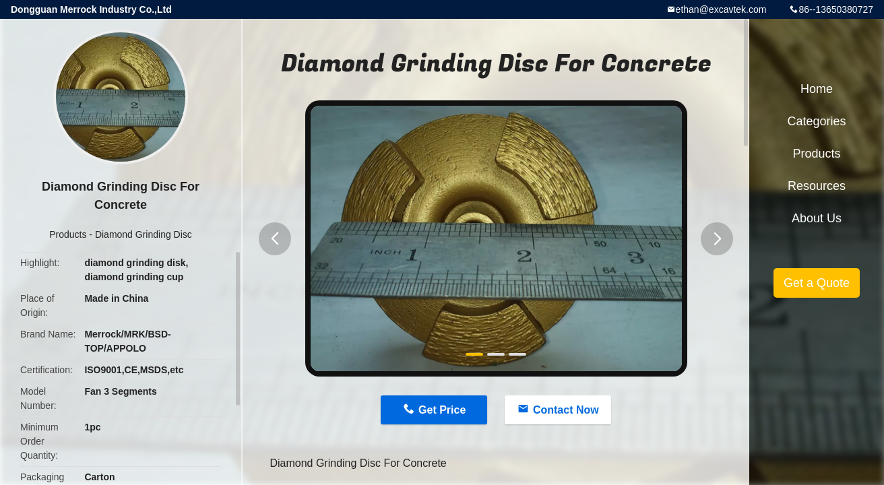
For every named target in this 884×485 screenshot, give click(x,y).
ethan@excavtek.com (721, 9)
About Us (817, 218)
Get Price (442, 410)
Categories (816, 121)
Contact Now (566, 410)
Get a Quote (817, 283)
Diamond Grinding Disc (143, 234)
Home (816, 89)
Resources (817, 186)
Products (67, 234)
